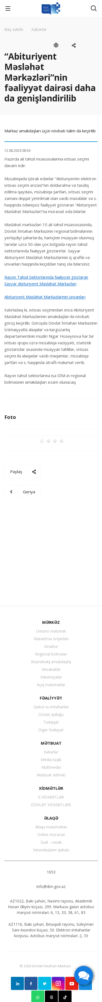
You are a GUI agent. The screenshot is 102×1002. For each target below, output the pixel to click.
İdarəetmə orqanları (51, 638)
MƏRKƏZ (51, 622)
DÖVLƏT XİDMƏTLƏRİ (51, 804)
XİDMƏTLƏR (51, 788)
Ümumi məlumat (51, 631)
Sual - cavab (51, 842)
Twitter (44, 983)
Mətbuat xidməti (51, 774)
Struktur (51, 646)
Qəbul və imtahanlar (51, 706)
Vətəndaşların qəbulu (51, 849)
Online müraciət (51, 834)
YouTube (71, 983)
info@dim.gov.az (51, 886)
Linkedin (17, 983)
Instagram (58, 983)
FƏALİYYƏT (51, 698)
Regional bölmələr (51, 654)
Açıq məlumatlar (51, 684)
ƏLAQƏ (51, 818)
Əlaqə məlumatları (51, 826)
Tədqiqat (51, 722)
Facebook (31, 983)
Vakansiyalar (51, 677)
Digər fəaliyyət (51, 729)
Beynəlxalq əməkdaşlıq (51, 661)
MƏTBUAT (51, 743)
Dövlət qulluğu (51, 714)
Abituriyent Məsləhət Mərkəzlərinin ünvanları (44, 296)
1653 (51, 872)
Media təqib (51, 759)
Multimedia (51, 767)
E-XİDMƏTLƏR (51, 797)
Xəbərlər (51, 752)
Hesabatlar (51, 669)
